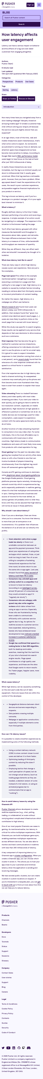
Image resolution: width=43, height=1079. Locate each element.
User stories (6, 977)
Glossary (5, 961)
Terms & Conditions (9, 1004)
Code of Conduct (8, 1032)
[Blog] (6, 12)
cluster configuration (23, 855)
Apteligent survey (29, 588)
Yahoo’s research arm (10, 307)
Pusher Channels (8, 809)
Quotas (5, 1023)
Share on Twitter (9, 98)
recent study (23, 359)
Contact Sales (7, 973)
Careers (5, 992)
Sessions (5, 956)
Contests (5, 1018)
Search (22, 24)
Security (5, 1028)
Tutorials (5, 942)
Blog (3, 987)
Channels (5, 920)
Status (4, 946)
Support (5, 951)
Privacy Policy (7, 1013)
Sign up (30, 5)
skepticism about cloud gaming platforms (23, 475)
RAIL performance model (27, 156)
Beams (4, 925)
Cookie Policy (7, 1009)
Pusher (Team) (7, 64)
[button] (39, 5)
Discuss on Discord (26, 98)
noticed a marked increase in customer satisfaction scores (24, 637)
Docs (4, 937)
